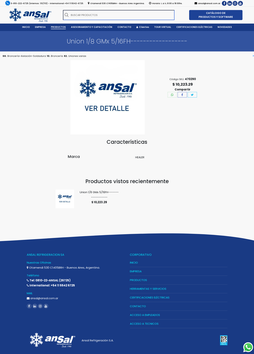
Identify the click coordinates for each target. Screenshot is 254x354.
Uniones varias (77, 56)
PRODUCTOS (138, 280)
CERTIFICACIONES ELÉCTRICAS (149, 297)
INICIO (134, 262)
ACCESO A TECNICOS (144, 324)
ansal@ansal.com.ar (42, 298)
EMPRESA (136, 271)
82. (66, 56)
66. (5, 56)
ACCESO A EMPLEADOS (145, 315)
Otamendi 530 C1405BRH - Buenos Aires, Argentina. (63, 267)
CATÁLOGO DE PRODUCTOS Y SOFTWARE (216, 15)
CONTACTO (138, 306)
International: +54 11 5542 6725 (51, 285)
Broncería (57, 56)
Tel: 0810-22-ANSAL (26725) (49, 280)
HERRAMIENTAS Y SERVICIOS (148, 289)
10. (48, 56)
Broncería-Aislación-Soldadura (26, 56)
